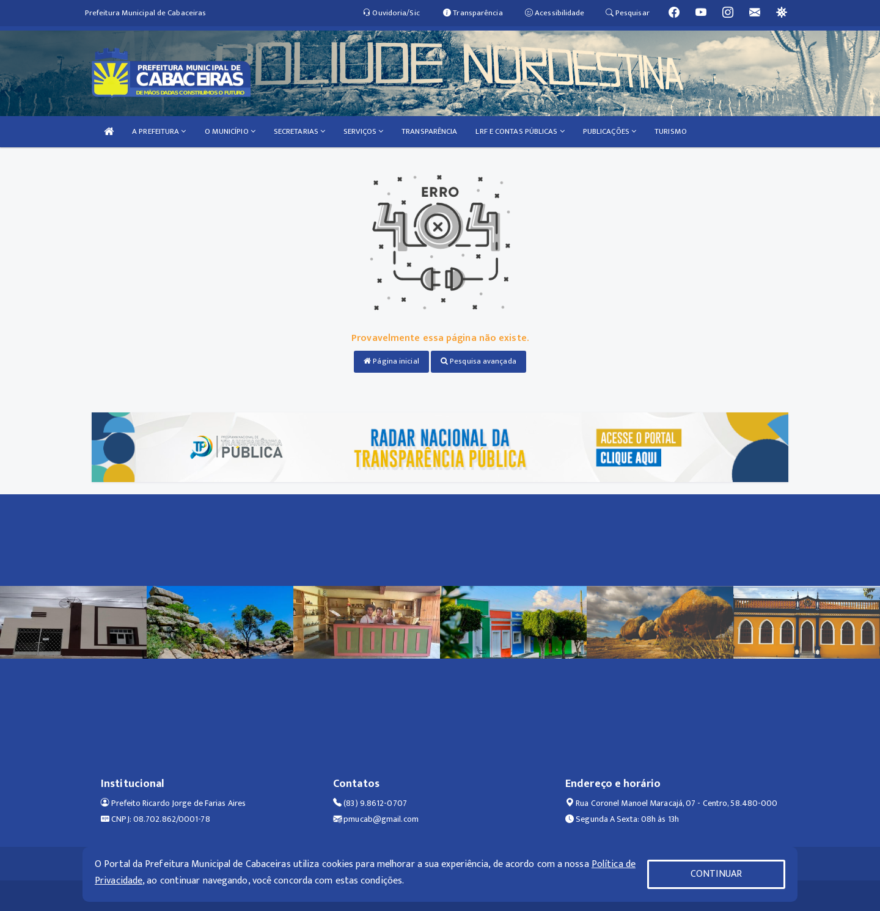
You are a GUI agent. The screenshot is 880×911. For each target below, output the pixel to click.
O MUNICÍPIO (230, 131)
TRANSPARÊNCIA (429, 131)
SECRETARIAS (299, 131)
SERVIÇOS (363, 131)
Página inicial (391, 361)
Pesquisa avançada (478, 361)
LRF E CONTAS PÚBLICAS (519, 131)
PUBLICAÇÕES (609, 131)
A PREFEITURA (159, 131)
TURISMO (670, 131)
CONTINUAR (716, 874)
